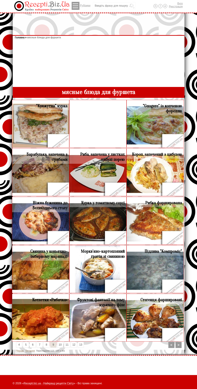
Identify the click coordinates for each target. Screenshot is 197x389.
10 (60, 344)
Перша (20, 351)
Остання (30, 351)
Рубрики (81, 6)
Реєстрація (176, 6)
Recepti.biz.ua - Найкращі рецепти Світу (49, 383)
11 (67, 344)
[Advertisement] (98, 22)
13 (80, 344)
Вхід (180, 3)
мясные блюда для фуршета (44, 37)
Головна (20, 37)
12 (73, 344)
